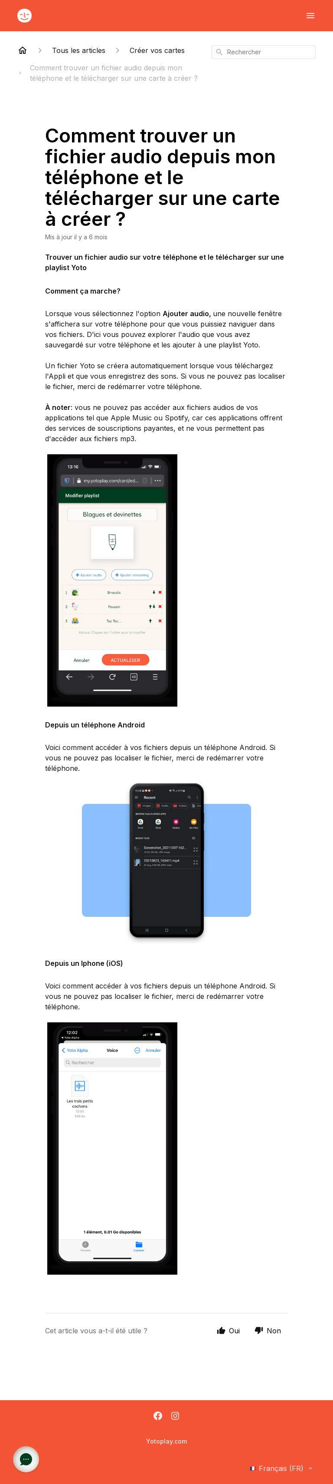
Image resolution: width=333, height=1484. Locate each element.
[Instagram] (175, 1417)
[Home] (22, 50)
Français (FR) (283, 1468)
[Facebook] (158, 1417)
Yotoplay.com (166, 1441)
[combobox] (264, 52)
